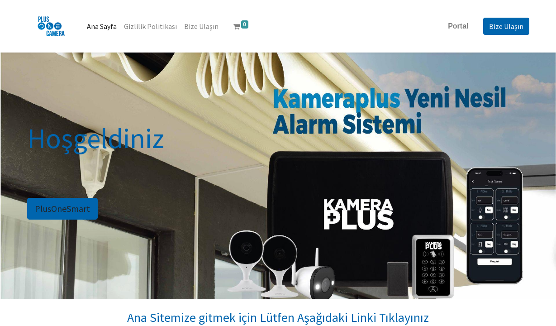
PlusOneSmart (62, 208)
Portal (458, 26)
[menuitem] (101, 26)
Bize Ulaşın (506, 26)
